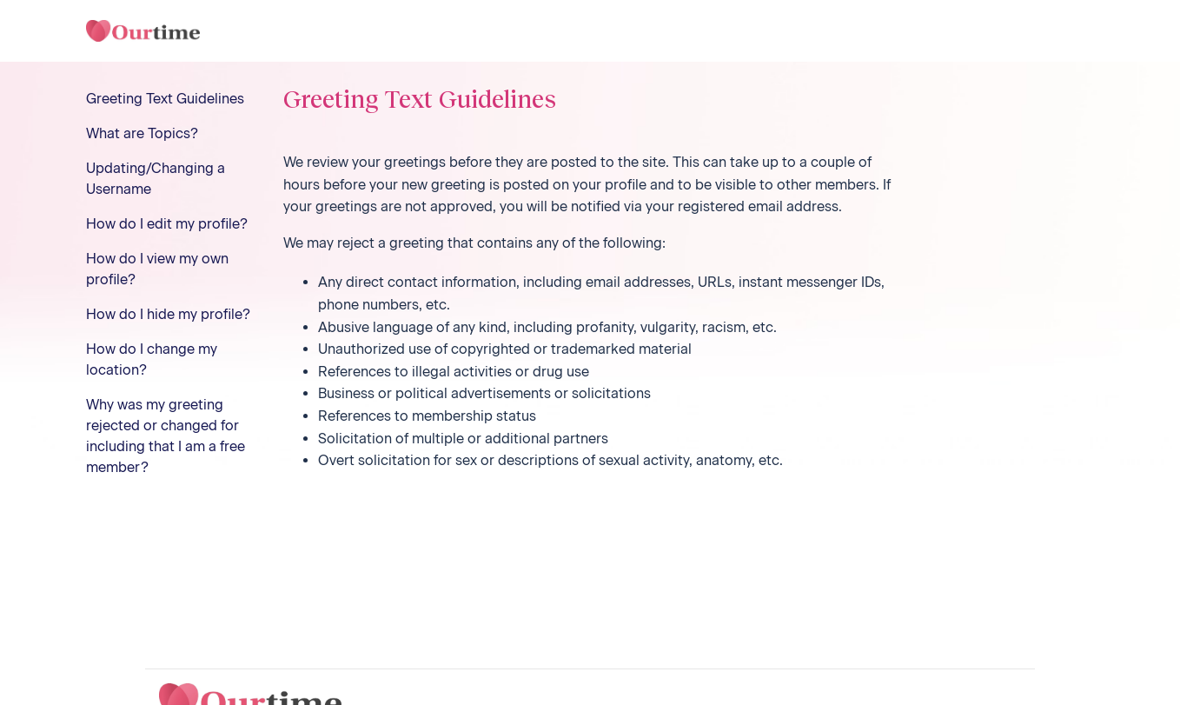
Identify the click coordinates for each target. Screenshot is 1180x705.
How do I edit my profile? (167, 224)
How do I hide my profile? (168, 314)
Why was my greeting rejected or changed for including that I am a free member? (165, 436)
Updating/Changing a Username (155, 178)
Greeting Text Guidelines (165, 98)
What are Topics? (142, 133)
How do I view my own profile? (157, 269)
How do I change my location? (151, 359)
